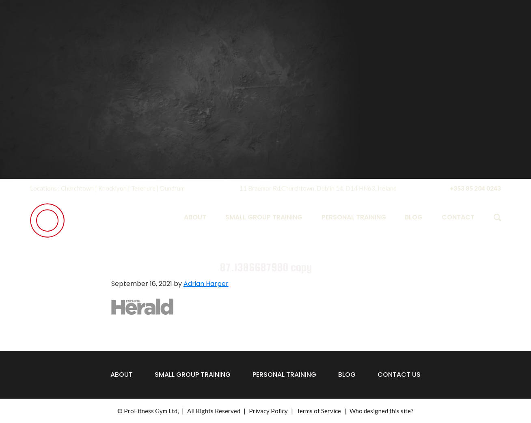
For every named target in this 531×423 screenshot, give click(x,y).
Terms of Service (318, 410)
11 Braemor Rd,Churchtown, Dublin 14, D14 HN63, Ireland (318, 188)
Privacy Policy (268, 410)
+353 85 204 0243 (475, 188)
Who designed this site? (382, 410)
